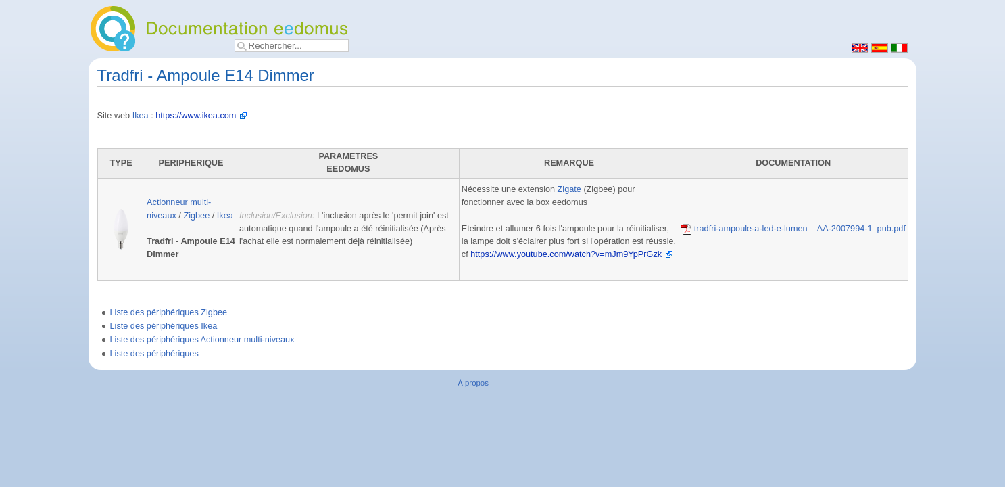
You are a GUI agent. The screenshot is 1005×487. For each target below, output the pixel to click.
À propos (473, 383)
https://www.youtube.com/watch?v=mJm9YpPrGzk (566, 254)
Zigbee (196, 216)
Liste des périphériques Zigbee (169, 312)
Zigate (569, 189)
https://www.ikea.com (195, 115)
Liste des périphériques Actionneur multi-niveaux (202, 339)
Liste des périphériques (154, 353)
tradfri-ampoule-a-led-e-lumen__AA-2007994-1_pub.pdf (793, 228)
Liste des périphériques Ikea (164, 326)
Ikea (140, 115)
